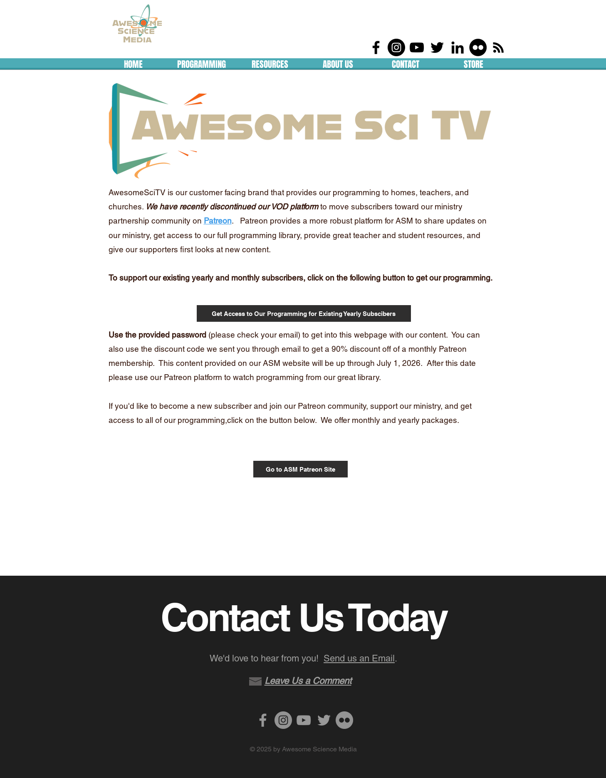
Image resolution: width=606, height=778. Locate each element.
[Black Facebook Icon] (376, 47)
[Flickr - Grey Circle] (344, 720)
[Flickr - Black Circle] (478, 47)
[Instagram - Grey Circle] (283, 720)
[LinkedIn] (457, 47)
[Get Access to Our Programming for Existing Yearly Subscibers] (304, 313)
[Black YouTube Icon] (416, 47)
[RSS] (498, 47)
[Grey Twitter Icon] (324, 720)
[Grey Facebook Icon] (263, 720)
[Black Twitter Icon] (437, 47)
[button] (202, 62)
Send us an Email (359, 658)
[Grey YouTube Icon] (303, 720)
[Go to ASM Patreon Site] (300, 469)
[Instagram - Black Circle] (396, 47)
